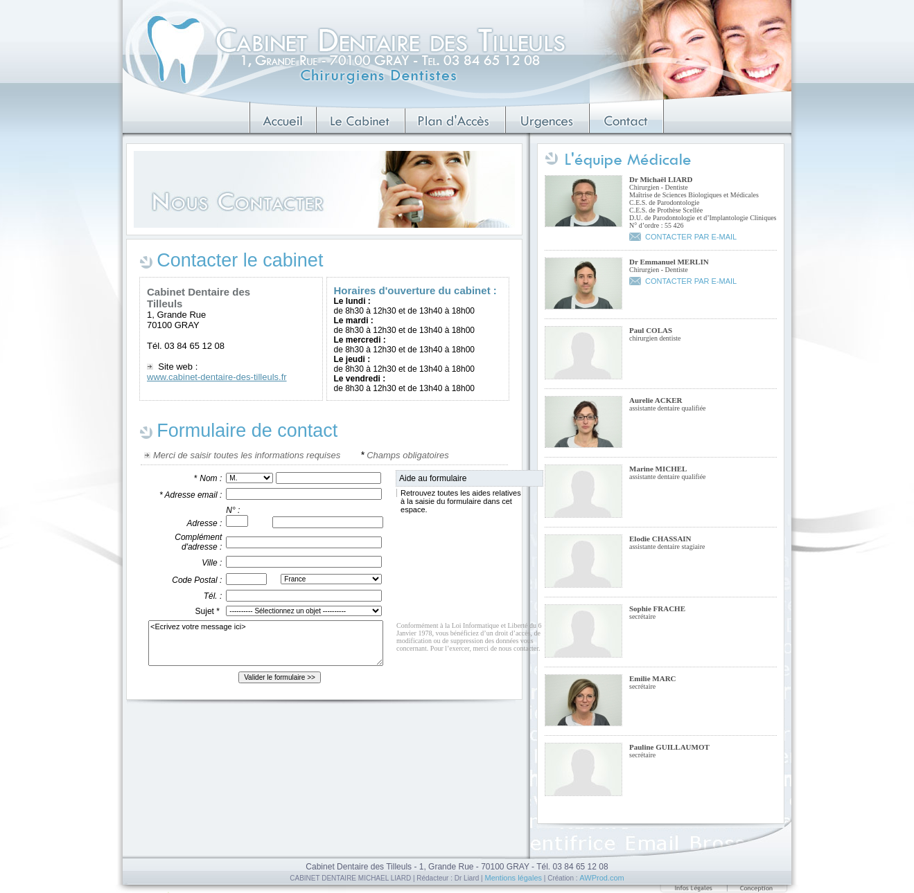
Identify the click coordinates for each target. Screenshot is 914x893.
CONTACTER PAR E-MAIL (691, 237)
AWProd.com (601, 878)
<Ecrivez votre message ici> (265, 643)
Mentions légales (513, 878)
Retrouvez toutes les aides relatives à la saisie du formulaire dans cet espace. (458, 501)
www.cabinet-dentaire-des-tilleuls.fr (217, 377)
